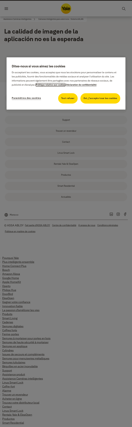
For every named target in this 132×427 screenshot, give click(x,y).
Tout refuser (68, 98)
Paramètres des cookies (26, 98)
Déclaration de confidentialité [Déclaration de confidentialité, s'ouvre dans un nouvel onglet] (81, 85)
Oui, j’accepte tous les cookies (100, 98)
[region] (66, 83)
